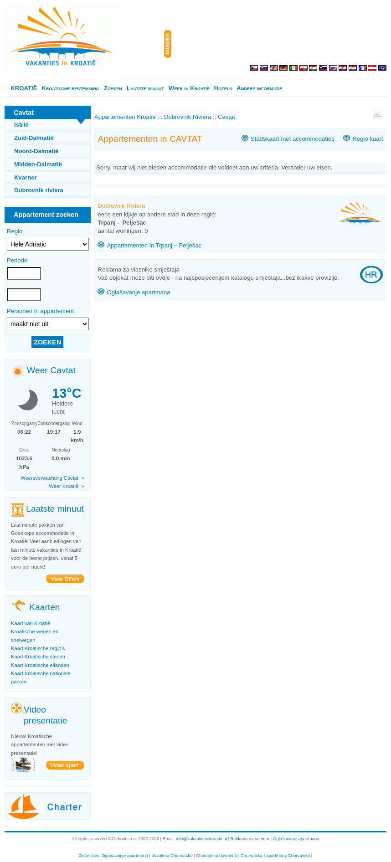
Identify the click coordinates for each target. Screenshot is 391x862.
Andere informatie (259, 88)
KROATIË (23, 88)
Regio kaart (367, 138)
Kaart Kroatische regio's (38, 648)
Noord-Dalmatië (36, 151)
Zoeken (113, 88)
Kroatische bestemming (70, 88)
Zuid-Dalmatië (34, 137)
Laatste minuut (145, 88)
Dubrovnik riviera (38, 190)
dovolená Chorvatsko (172, 855)
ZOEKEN (47, 342)
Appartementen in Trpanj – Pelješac (154, 245)
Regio (14, 231)
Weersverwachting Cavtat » (52, 478)
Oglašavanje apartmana (138, 292)
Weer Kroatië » (66, 486)
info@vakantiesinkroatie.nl (201, 838)
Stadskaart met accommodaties (292, 138)
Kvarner (25, 177)
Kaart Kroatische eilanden (40, 665)
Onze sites (89, 855)
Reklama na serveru (250, 838)
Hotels (223, 88)
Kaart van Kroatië (30, 623)
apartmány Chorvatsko (288, 855)
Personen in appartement (40, 311)
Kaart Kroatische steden (38, 656)
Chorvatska (251, 855)
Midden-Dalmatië (38, 164)
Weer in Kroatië (189, 88)
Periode (17, 260)
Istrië (21, 124)
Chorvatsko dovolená (216, 855)
